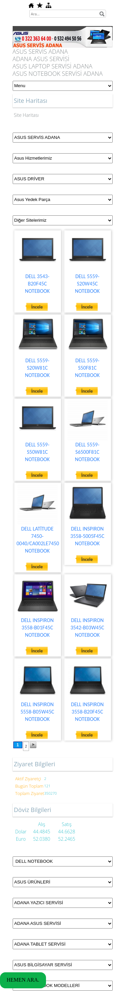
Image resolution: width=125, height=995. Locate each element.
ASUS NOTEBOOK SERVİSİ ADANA (58, 73)
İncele (37, 307)
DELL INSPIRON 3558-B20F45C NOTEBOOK (87, 711)
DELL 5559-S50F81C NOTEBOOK (87, 367)
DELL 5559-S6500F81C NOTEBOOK (87, 451)
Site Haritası (26, 115)
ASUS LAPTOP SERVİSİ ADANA (53, 66)
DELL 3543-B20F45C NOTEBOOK (37, 283)
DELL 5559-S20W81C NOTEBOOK (37, 367)
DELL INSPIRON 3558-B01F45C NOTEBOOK (37, 627)
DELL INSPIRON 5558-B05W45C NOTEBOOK (37, 711)
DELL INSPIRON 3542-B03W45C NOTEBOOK (87, 627)
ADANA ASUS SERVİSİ (41, 59)
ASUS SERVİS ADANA (40, 51)
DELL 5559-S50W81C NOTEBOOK (37, 451)
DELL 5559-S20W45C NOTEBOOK (87, 283)
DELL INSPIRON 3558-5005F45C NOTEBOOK (87, 536)
